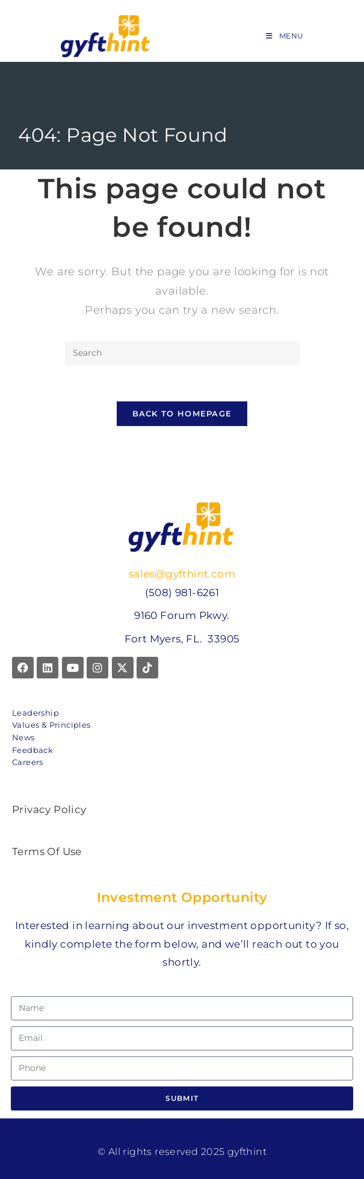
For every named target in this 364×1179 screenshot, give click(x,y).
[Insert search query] (182, 353)
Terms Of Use (47, 852)
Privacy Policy (49, 809)
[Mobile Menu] (285, 35)
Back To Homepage (182, 414)
